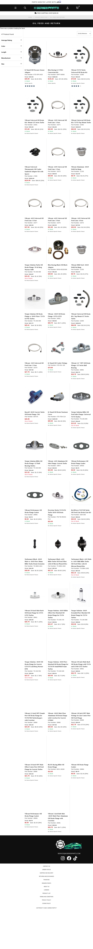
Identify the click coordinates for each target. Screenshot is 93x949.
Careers (46, 931)
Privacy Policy (46, 942)
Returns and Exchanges (46, 917)
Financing (46, 920)
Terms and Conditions (46, 938)
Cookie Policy (46, 946)
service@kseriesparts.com (69, 893)
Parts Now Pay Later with (46, 2)
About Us (46, 928)
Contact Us (46, 906)
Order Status (46, 910)
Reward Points (46, 924)
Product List (46, 935)
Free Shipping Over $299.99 (46, 13)
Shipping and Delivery (46, 913)
